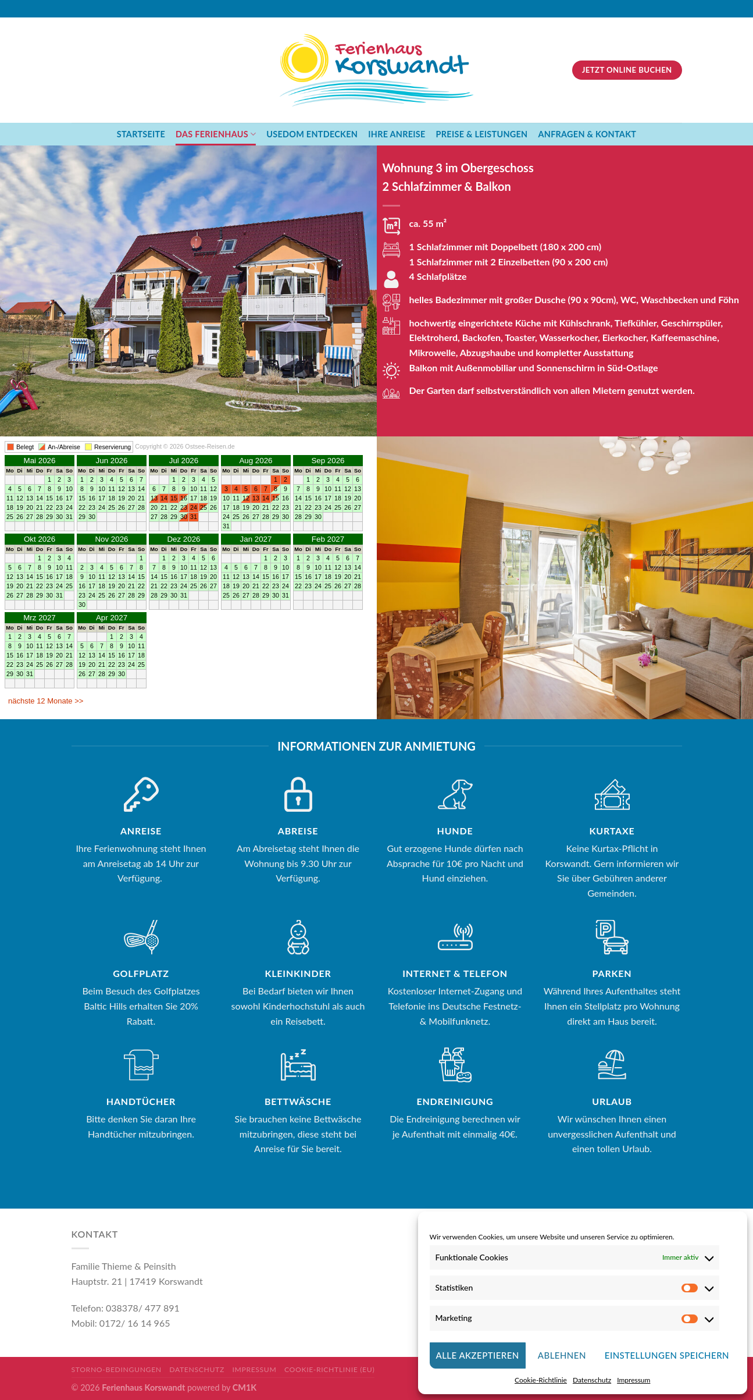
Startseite (141, 134)
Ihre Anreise (396, 134)
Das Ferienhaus (216, 134)
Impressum (633, 1380)
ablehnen (562, 1355)
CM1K (244, 1387)
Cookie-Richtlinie (541, 1380)
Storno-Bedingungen (117, 1369)
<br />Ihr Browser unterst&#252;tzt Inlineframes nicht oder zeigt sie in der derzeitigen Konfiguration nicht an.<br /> (188, 575)
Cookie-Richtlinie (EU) (329, 1369)
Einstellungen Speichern (667, 1355)
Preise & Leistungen (482, 134)
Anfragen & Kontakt (587, 134)
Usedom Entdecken (312, 134)
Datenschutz (592, 1380)
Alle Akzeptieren (477, 1355)
